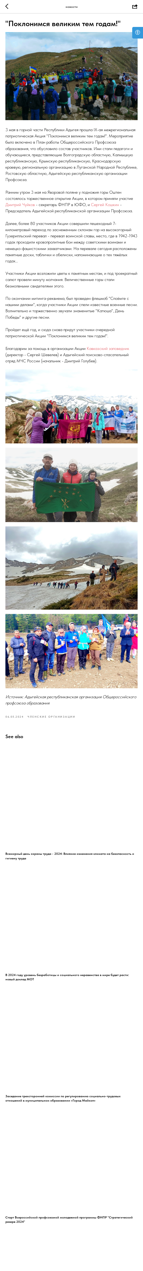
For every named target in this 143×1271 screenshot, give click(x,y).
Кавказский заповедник (108, 348)
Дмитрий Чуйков (20, 204)
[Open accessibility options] (137, 33)
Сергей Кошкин (105, 204)
